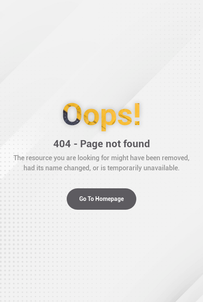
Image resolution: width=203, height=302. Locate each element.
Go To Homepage (101, 198)
